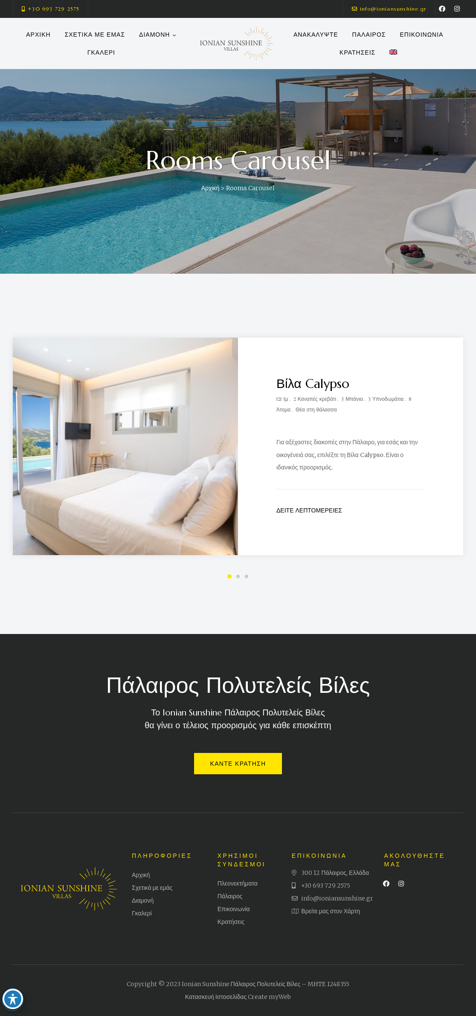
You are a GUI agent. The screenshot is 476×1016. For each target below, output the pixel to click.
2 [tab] (238, 576)
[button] (50, 9)
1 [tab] (229, 576)
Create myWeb (269, 997)
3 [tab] (246, 576)
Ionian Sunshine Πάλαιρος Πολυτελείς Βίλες (241, 984)
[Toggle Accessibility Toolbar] (14, 987)
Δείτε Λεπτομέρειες (309, 510)
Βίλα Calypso (312, 383)
